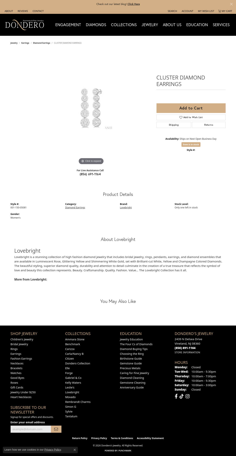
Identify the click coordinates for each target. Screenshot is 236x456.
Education (197, 24)
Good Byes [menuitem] (17, 378)
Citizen (69, 358)
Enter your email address (28, 422)
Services (221, 24)
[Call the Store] (185, 348)
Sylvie (69, 411)
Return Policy (80, 438)
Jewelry (150, 24)
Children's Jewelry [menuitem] (22, 339)
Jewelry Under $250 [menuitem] (23, 392)
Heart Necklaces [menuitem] (21, 397)
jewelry (14, 43)
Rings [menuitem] (14, 349)
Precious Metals (130, 368)
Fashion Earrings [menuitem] (21, 358)
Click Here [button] (134, 4)
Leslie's (70, 387)
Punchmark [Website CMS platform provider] (124, 450)
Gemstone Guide (131, 363)
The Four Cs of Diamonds (136, 344)
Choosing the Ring (132, 354)
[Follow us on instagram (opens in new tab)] (187, 396)
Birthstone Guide (131, 358)
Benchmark (72, 344)
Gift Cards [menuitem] (17, 387)
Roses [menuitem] (14, 382)
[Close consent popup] (75, 450)
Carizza (70, 349)
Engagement (68, 24)
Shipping (174, 124)
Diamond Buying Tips (134, 349)
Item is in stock (191, 144)
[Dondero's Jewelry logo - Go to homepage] (25, 25)
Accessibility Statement (150, 438)
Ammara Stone (74, 339)
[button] (172, 11)
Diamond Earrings (41, 43)
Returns (208, 124)
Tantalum (71, 416)
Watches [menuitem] (16, 373)
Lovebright (126, 207)
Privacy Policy (99, 438)
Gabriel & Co (73, 378)
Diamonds (96, 24)
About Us (172, 24)
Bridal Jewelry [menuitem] (19, 344)
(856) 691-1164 (90, 174)
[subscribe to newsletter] (56, 429)
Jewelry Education (131, 339)
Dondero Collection (77, 363)
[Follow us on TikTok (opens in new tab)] (182, 396)
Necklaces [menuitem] (17, 363)
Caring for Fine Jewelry (134, 373)
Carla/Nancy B (74, 354)
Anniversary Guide (132, 387)
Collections (124, 24)
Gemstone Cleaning (133, 382)
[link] (8, 11)
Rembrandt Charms (78, 402)
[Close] (231, 4)
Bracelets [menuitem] (16, 368)
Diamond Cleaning (132, 378)
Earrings (25, 43)
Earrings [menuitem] (16, 354)
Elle (67, 368)
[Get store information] (187, 352)
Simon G (70, 406)
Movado (70, 397)
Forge (69, 373)
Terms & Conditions (122, 438)
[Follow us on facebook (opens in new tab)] (176, 396)
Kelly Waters (73, 382)
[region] (91, 108)
